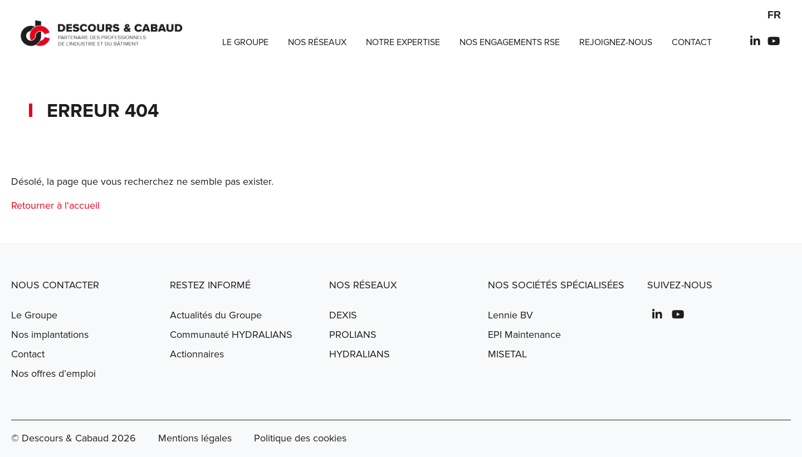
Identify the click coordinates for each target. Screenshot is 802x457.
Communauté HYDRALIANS (231, 334)
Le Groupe (245, 42)
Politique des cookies (300, 438)
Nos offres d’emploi (53, 373)
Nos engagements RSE (509, 42)
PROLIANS (352, 334)
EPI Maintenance (524, 334)
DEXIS (343, 315)
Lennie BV (510, 315)
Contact (692, 42)
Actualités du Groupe (216, 315)
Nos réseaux (317, 42)
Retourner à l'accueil (55, 205)
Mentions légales (195, 438)
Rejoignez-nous (615, 42)
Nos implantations (50, 334)
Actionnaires (197, 354)
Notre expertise (403, 42)
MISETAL (507, 354)
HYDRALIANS (359, 354)
